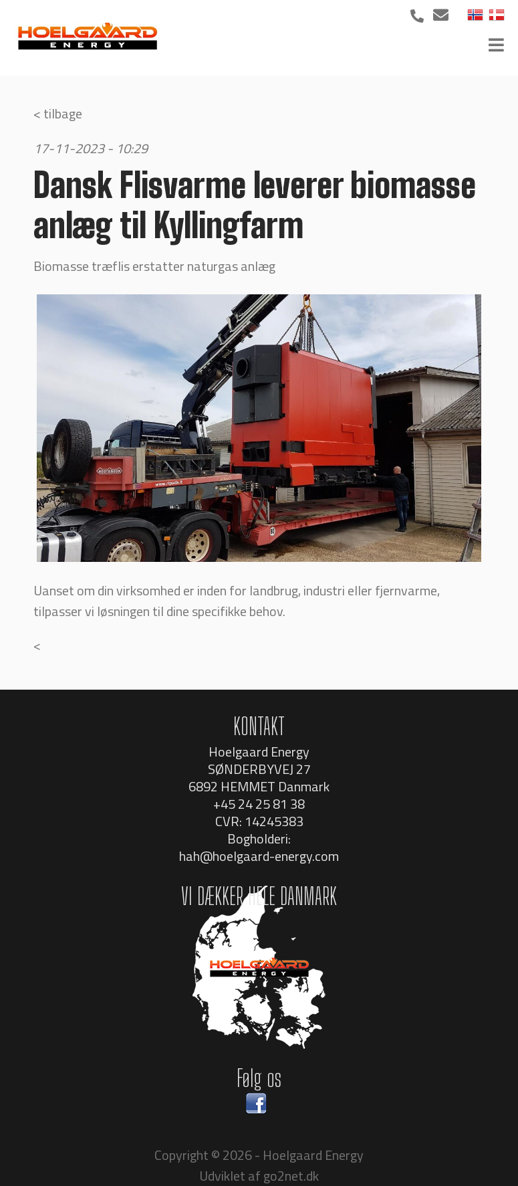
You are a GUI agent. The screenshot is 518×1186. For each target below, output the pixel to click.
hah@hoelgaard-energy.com (259, 856)
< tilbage (57, 113)
